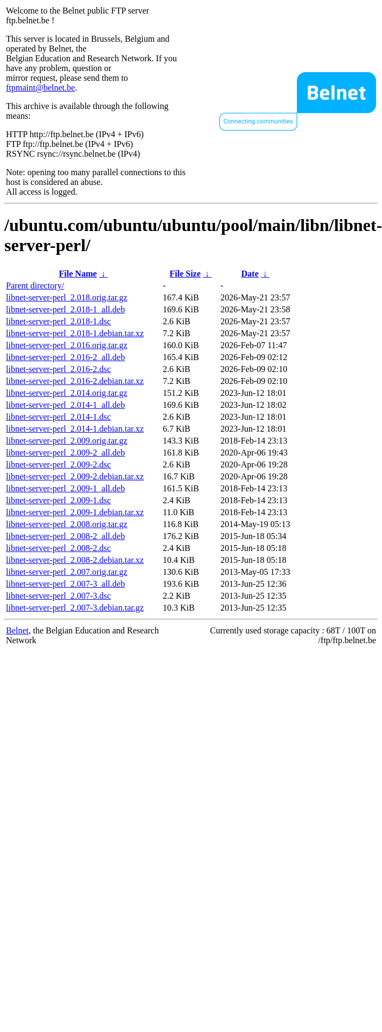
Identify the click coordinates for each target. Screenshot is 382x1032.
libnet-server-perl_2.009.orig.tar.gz (67, 440)
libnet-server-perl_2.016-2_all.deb (65, 357)
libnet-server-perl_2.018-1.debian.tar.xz (75, 333)
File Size (184, 273)
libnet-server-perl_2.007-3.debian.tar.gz (75, 607)
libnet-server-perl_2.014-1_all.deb (65, 404)
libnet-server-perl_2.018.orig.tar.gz (67, 297)
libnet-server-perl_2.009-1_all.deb (65, 488)
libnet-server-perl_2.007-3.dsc (58, 595)
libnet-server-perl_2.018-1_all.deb (65, 309)
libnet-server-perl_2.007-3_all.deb (65, 583)
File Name (78, 273)
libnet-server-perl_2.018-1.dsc (58, 321)
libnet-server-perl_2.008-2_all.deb (65, 536)
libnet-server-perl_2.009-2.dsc (58, 464)
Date (250, 273)
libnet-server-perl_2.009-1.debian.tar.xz (75, 512)
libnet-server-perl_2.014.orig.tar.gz (67, 393)
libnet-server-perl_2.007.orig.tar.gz (67, 571)
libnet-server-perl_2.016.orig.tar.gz (67, 345)
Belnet (17, 630)
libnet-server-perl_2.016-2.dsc (58, 369)
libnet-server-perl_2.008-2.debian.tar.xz (75, 560)
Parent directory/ (35, 285)
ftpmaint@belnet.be (40, 87)
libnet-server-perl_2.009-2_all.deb (65, 452)
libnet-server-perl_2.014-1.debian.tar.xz (75, 428)
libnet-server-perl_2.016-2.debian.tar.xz (75, 381)
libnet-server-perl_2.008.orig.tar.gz (67, 524)
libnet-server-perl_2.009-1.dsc (58, 500)
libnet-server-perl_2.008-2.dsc (58, 548)
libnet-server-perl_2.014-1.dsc (58, 416)
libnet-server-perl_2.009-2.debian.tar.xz (75, 476)
